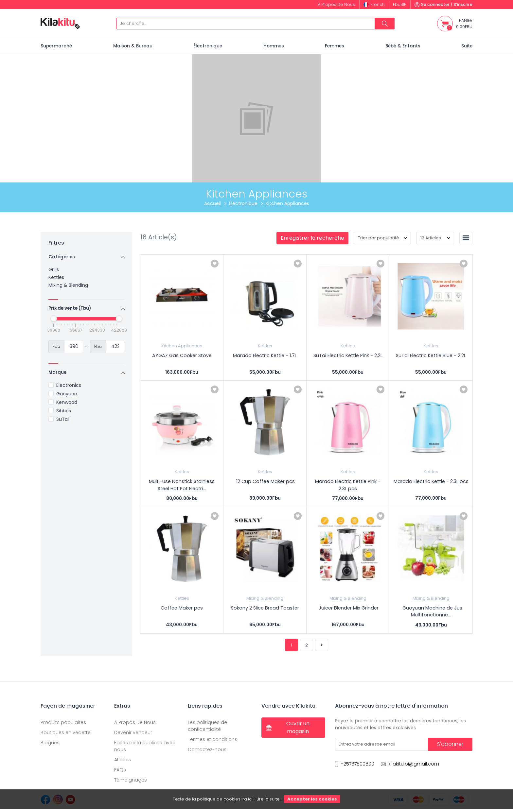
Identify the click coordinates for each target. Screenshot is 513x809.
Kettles (56, 277)
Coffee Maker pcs (182, 608)
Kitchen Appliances (181, 346)
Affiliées (122, 759)
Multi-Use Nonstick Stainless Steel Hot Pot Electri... (182, 485)
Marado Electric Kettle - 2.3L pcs (431, 481)
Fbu (399, 4)
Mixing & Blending (68, 285)
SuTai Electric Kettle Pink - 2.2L (347, 355)
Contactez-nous (207, 749)
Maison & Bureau (132, 46)
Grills (53, 269)
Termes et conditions (212, 739)
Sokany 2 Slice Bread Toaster (265, 608)
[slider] (53, 318)
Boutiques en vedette (66, 732)
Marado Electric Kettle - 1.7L (265, 355)
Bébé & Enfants (402, 46)
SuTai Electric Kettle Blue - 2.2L (431, 355)
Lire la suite (268, 799)
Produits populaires (63, 722)
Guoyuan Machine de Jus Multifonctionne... (431, 611)
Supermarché (56, 46)
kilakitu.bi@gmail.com (413, 764)
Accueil (212, 203)
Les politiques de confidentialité (207, 725)
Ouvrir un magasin (288, 727)
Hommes (273, 46)
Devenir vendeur (133, 732)
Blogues (50, 742)
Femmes (334, 46)
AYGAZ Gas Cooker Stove (182, 355)
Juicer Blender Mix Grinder (348, 608)
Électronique (207, 46)
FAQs (120, 769)
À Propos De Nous (135, 722)
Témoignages (130, 780)
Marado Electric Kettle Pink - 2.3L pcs (347, 485)
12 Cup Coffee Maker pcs (265, 481)
